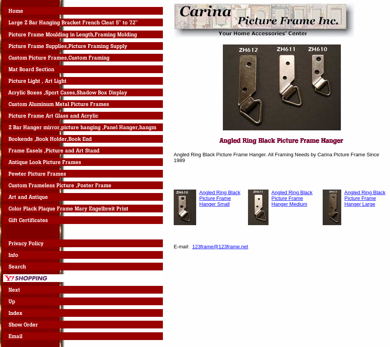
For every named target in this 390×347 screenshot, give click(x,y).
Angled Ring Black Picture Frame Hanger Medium (292, 198)
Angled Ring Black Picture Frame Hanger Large (364, 198)
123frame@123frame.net (220, 247)
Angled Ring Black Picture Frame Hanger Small (219, 198)
